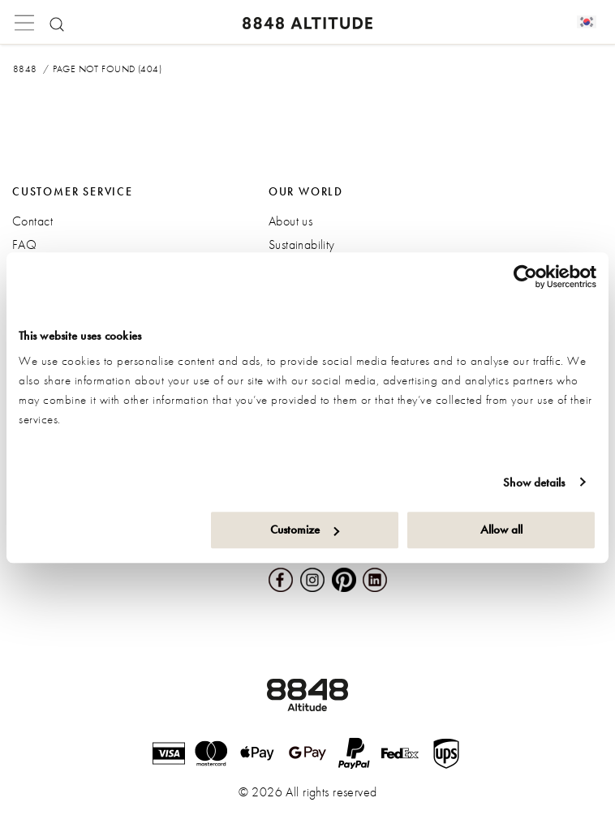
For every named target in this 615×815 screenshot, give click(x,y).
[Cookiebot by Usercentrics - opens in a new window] (525, 276)
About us (290, 220)
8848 (25, 69)
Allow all (501, 529)
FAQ (24, 244)
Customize (304, 529)
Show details (534, 482)
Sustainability (302, 244)
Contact (32, 220)
